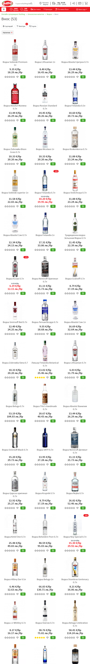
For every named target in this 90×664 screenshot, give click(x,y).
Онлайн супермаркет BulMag (13, 14)
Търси (32, 26)
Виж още (81, 9)
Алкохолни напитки (36, 14)
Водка (49, 14)
